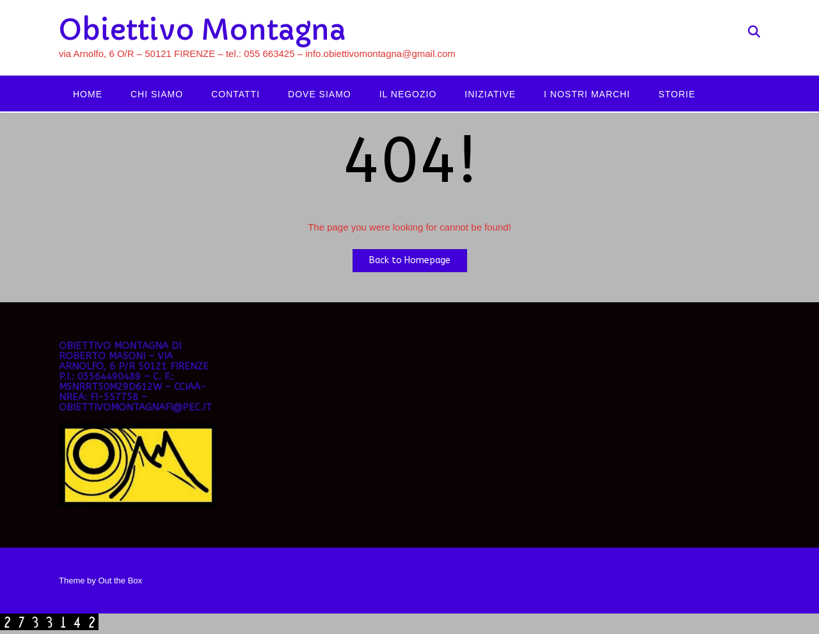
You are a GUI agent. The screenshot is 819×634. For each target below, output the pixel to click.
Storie (677, 94)
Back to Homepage (409, 260)
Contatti (235, 94)
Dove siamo (319, 94)
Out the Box (120, 580)
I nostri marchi (587, 94)
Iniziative (490, 94)
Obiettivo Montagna (202, 29)
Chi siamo (157, 94)
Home (87, 94)
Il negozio (408, 94)
